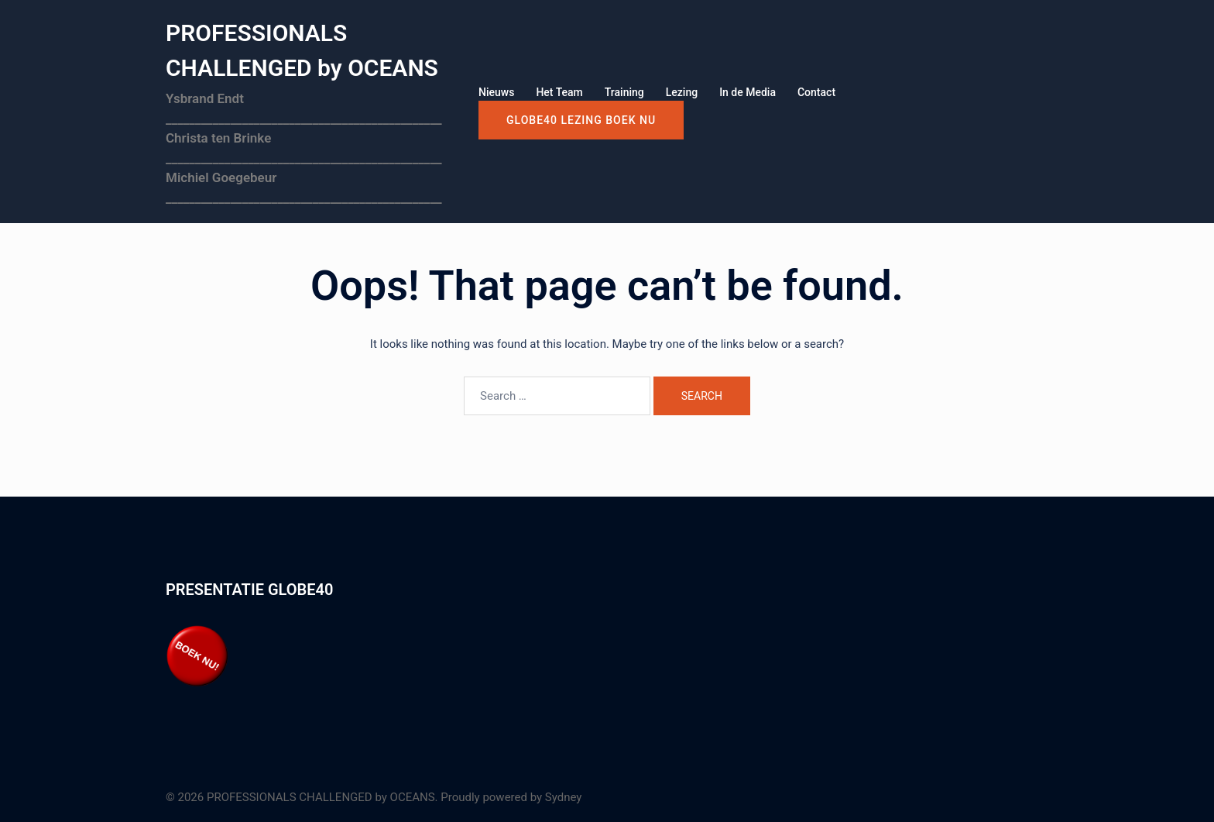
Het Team (559, 92)
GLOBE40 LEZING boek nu (581, 120)
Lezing (682, 92)
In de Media (747, 92)
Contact (816, 92)
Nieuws (496, 92)
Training (624, 92)
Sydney (563, 797)
